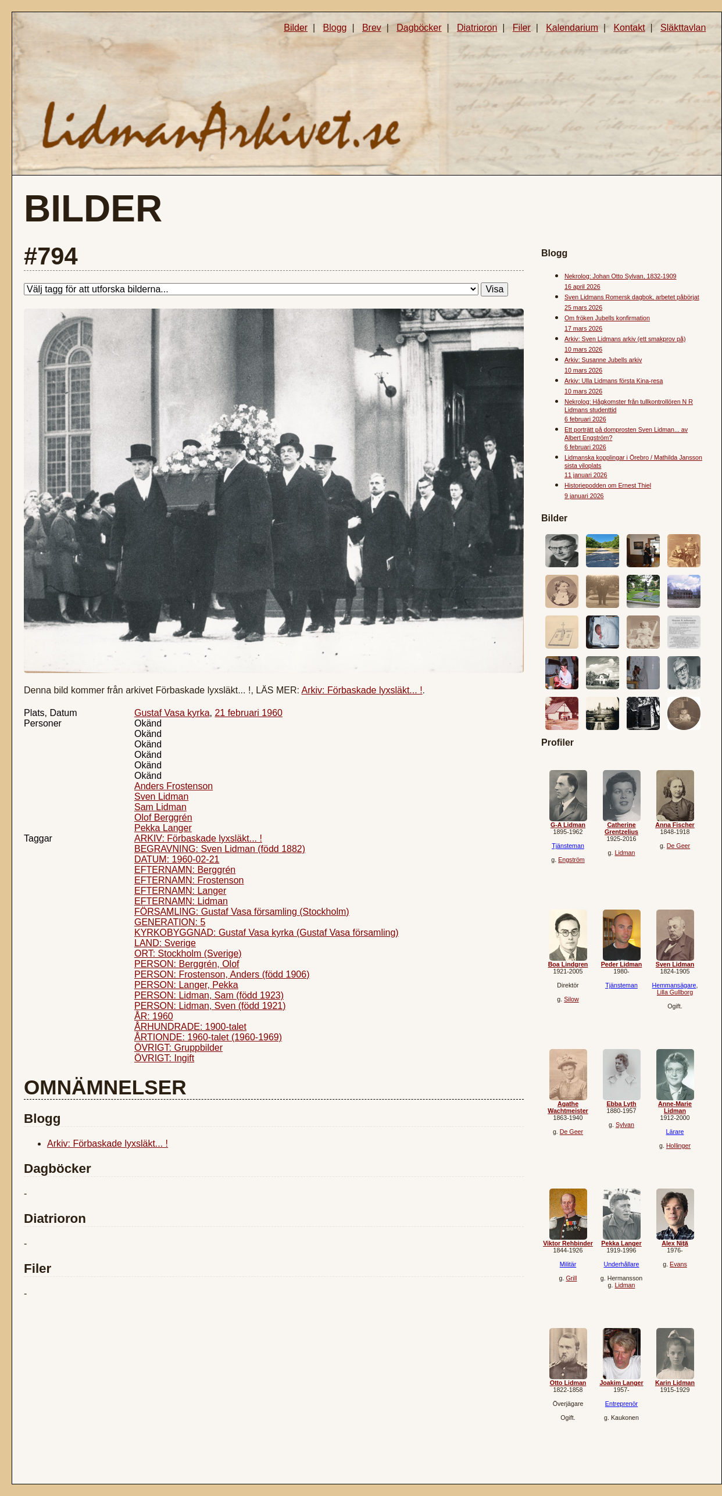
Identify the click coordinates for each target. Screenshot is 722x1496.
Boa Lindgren (568, 964)
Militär (568, 1264)
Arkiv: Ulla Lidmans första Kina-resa (613, 380)
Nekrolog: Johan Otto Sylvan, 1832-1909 (620, 276)
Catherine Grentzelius (621, 828)
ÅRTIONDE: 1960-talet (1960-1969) (208, 1037)
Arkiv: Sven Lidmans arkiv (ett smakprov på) (624, 338)
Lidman (624, 852)
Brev (371, 28)
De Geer (678, 845)
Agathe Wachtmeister (568, 1107)
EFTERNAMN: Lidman (181, 901)
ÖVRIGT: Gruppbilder (178, 1048)
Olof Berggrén (163, 817)
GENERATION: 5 (169, 922)
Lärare (675, 1131)
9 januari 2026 (584, 495)
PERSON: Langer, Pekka (186, 985)
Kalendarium (572, 28)
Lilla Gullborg (675, 992)
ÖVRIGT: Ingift (164, 1058)
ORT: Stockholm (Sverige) (188, 953)
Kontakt (629, 28)
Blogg (335, 28)
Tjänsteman (568, 845)
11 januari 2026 (585, 474)
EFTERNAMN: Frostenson (189, 880)
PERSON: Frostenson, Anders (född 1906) (221, 974)
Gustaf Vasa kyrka (172, 713)
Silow (571, 999)
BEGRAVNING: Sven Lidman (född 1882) (219, 849)
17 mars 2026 (583, 328)
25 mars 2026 (583, 307)
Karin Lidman (675, 1382)
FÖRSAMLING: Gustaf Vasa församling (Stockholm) (241, 912)
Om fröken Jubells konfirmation (607, 317)
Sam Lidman (160, 807)
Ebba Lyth (621, 1103)
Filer (522, 28)
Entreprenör (621, 1403)
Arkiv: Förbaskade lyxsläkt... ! (362, 690)
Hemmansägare (674, 985)
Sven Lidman (161, 796)
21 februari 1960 (249, 713)
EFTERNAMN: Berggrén (184, 870)
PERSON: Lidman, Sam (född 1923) (209, 995)
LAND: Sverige (165, 943)
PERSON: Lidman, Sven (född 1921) (210, 1006)
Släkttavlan (683, 28)
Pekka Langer (163, 828)
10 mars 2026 (583, 349)
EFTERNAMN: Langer (180, 891)
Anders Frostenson (173, 786)
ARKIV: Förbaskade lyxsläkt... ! (198, 838)
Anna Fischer (675, 824)
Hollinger (678, 1145)
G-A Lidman (568, 824)
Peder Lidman (621, 964)
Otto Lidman (568, 1382)
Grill (571, 1278)
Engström (571, 859)
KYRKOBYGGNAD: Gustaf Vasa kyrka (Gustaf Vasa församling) (266, 932)
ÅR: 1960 (153, 1016)
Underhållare (621, 1264)
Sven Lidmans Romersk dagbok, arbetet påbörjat (631, 297)
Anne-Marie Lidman (675, 1107)
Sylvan (625, 1124)
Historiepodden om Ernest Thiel (607, 485)
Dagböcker (418, 28)
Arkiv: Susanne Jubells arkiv (603, 359)
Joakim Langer (621, 1382)
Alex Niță (675, 1243)
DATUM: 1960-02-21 (176, 859)
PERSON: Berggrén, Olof (187, 964)
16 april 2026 (582, 286)
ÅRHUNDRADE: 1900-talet (190, 1027)
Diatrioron (477, 28)
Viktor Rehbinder (568, 1243)
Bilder (296, 28)
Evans (678, 1264)
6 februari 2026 (585, 419)
